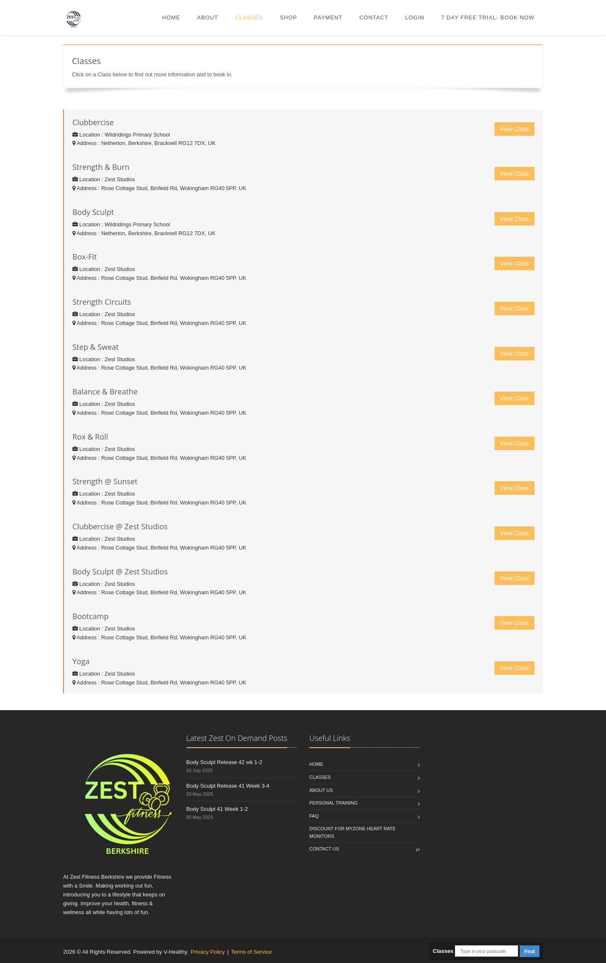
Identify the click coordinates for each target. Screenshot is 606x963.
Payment (328, 17)
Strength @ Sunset (105, 481)
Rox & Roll (90, 437)
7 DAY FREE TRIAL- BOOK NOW (487, 17)
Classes (249, 17)
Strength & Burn (101, 167)
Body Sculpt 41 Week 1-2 (217, 809)
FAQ (314, 815)
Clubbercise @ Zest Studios (119, 526)
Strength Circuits (101, 302)
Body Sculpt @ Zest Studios (120, 571)
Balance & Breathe (105, 391)
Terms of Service (251, 952)
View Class (514, 129)
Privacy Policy (208, 952)
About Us (321, 790)
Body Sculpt (93, 212)
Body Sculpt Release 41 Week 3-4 (228, 786)
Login (414, 17)
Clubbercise (93, 122)
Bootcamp (90, 616)
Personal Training (333, 802)
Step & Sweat (95, 347)
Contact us (324, 848)
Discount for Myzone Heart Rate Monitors (352, 832)
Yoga (81, 661)
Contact (373, 17)
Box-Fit (84, 257)
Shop (288, 17)
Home (171, 17)
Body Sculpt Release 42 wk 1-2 (224, 762)
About (207, 17)
